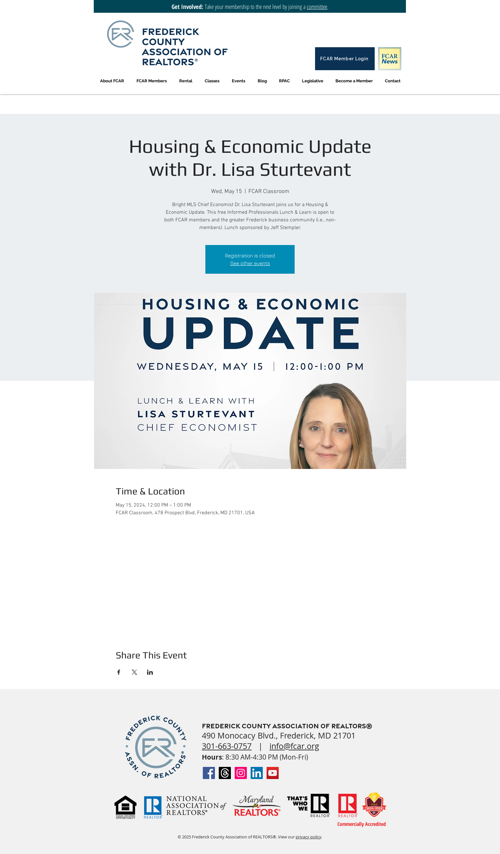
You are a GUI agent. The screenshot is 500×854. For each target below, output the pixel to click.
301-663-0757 (227, 746)
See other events (250, 263)
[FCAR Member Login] (345, 58)
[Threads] (225, 773)
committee (317, 7)
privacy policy (308, 837)
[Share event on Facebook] (119, 672)
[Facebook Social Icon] (209, 773)
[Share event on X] (134, 672)
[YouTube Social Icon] (273, 773)
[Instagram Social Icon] (241, 773)
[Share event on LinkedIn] (150, 672)
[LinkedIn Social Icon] (257, 773)
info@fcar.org (294, 746)
